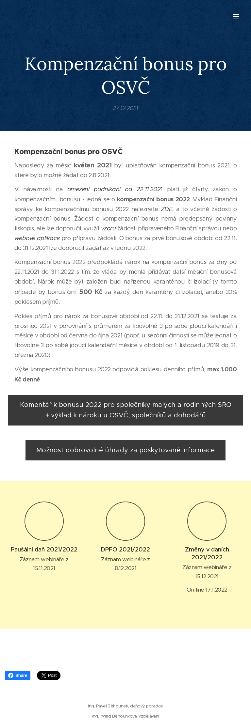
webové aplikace (37, 238)
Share (17, 675)
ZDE (166, 209)
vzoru (108, 228)
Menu (236, 16)
